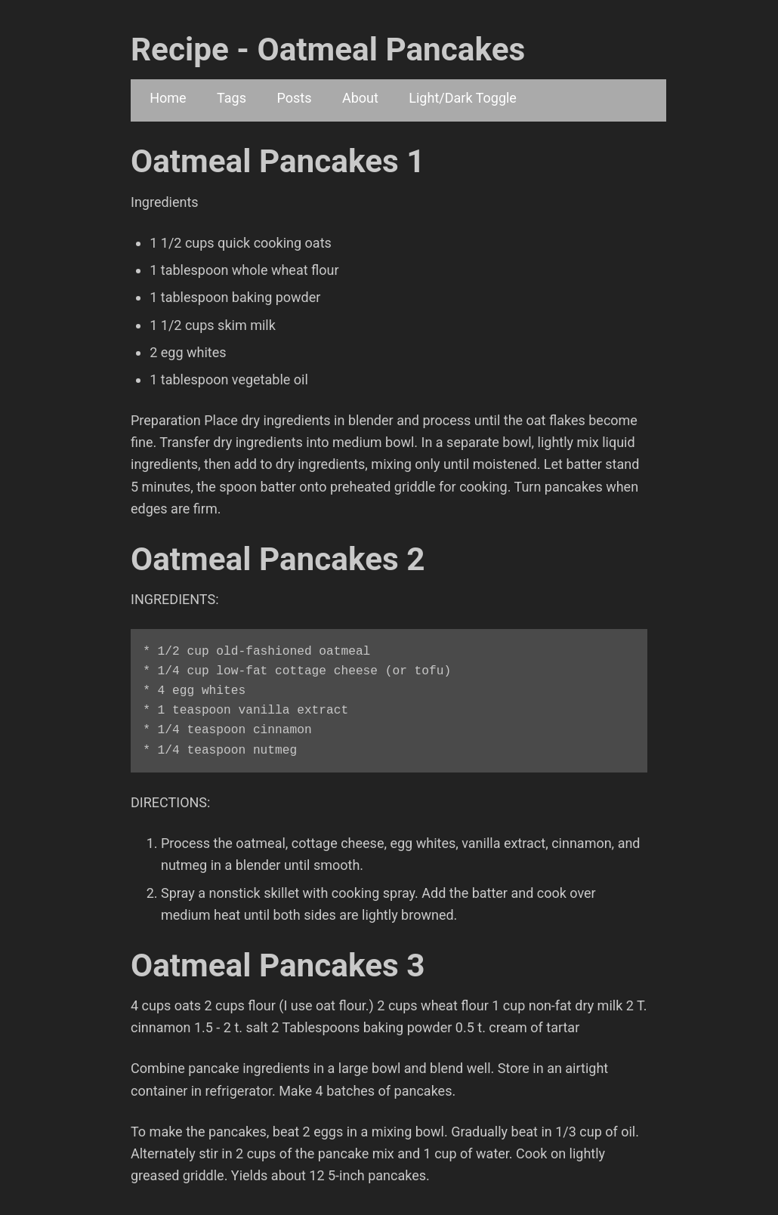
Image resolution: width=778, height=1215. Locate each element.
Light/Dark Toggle (463, 98)
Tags (231, 98)
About (360, 98)
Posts (293, 98)
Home (168, 98)
